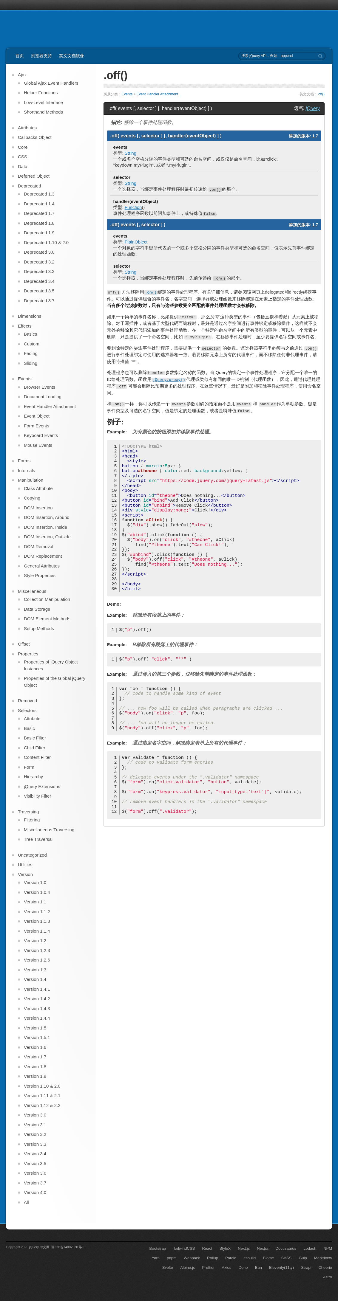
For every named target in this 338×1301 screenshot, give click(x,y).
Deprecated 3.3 (39, 271)
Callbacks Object (35, 137)
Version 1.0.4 (37, 892)
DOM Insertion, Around (47, 517)
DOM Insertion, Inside (45, 527)
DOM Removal (38, 546)
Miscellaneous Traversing (49, 829)
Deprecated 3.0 (39, 252)
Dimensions (29, 316)
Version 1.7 (35, 1056)
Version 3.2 (35, 1134)
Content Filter (37, 757)
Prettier (208, 1267)
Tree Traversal (38, 839)
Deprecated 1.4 (39, 203)
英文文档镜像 (71, 55)
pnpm (172, 1258)
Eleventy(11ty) (281, 1267)
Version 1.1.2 (37, 911)
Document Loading (42, 396)
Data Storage (37, 609)
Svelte (167, 1267)
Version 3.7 (35, 1182)
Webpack (192, 1258)
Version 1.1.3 (37, 921)
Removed (27, 700)
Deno (243, 1267)
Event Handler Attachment (157, 94)
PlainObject (136, 241)
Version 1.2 (35, 940)
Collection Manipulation (47, 599)
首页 (20, 55)
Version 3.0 (35, 1114)
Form (29, 767)
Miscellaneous (32, 591)
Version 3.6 (35, 1173)
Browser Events (39, 387)
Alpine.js (187, 1267)
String (130, 153)
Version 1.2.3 (37, 950)
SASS (286, 1258)
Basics (30, 334)
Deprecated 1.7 (39, 213)
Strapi (306, 1267)
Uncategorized (32, 854)
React (207, 1248)
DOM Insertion (38, 507)
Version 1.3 (35, 969)
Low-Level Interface (43, 102)
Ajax (22, 74)
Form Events (36, 425)
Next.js (244, 1248)
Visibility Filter (37, 795)
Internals (26, 470)
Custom (31, 343)
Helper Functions (41, 92)
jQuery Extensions (42, 786)
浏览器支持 (41, 55)
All (26, 1202)
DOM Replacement (43, 556)
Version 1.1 (35, 901)
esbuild (249, 1258)
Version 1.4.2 (37, 998)
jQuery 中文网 (39, 1247)
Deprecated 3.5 (39, 290)
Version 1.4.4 (37, 1018)
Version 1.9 (35, 1076)
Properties (28, 653)
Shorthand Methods (43, 111)
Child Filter (34, 747)
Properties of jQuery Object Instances (51, 665)
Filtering (32, 819)
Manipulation (30, 480)
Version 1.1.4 (37, 931)
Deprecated (29, 185)
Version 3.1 (35, 1124)
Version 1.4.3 (37, 1008)
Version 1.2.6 (37, 959)
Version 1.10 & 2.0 (42, 1085)
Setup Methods (39, 628)
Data (22, 166)
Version (25, 874)
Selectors (27, 710)
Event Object (37, 415)
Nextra (262, 1248)
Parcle (230, 1258)
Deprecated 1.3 (39, 193)
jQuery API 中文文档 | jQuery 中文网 (42, 32)
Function (133, 207)
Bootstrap (157, 1248)
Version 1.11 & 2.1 (42, 1095)
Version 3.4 (35, 1153)
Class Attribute (38, 488)
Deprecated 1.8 (39, 223)
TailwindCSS (184, 1248)
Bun (258, 1267)
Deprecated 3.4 (39, 281)
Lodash (309, 1248)
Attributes (27, 127)
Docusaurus (286, 1248)
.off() (321, 94)
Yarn (156, 1258)
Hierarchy (33, 776)
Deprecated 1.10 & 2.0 (46, 242)
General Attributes (42, 565)
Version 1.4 (35, 979)
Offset (24, 643)
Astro (327, 1277)
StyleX (225, 1248)
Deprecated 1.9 (39, 232)
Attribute (32, 718)
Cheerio (325, 1267)
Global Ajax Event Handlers (51, 83)
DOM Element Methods (47, 618)
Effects (25, 325)
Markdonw (323, 1258)
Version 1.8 (35, 1066)
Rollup (212, 1258)
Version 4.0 (35, 1192)
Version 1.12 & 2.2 (42, 1105)
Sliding (30, 363)
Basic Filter (35, 737)
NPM (327, 1248)
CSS (22, 156)
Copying (32, 497)
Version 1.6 (35, 1047)
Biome (268, 1258)
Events (126, 94)
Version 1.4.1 (37, 989)
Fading (31, 353)
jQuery (313, 108)
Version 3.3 (35, 1144)
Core (23, 147)
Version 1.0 (35, 882)
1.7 (315, 136)
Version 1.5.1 (37, 1037)
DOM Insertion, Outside (47, 536)
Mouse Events (38, 445)
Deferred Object (34, 176)
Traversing (28, 811)
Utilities (25, 864)
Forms (24, 460)
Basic (29, 728)
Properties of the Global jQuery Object (54, 682)
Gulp (303, 1258)
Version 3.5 (35, 1163)
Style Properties (39, 575)
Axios (226, 1267)
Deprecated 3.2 (39, 261)
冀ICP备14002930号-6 (67, 1247)
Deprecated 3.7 (39, 300)
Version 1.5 (35, 1027)
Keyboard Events (41, 435)
